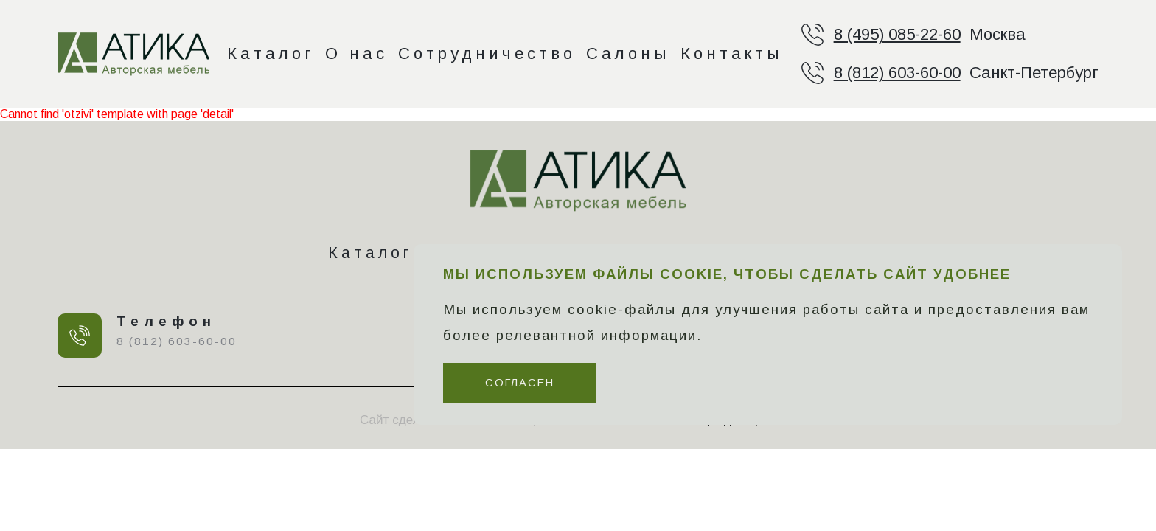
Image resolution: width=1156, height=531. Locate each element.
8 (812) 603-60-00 (897, 72)
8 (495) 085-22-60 (897, 34)
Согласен (519, 383)
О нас (356, 53)
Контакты (731, 53)
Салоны (628, 53)
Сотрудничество (487, 53)
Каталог (271, 53)
